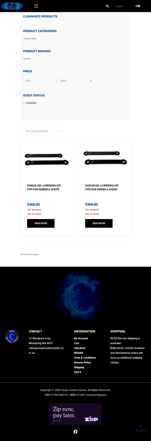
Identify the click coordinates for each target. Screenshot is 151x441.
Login (119, 6)
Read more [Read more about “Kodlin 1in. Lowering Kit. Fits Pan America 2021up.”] (99, 223)
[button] (107, 6)
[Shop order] (41, 131)
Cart (76, 343)
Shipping (79, 367)
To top (140, 429)
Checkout (79, 348)
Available (31, 102)
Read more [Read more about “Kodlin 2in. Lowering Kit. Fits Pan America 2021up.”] (41, 223)
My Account (81, 338)
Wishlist (78, 352)
